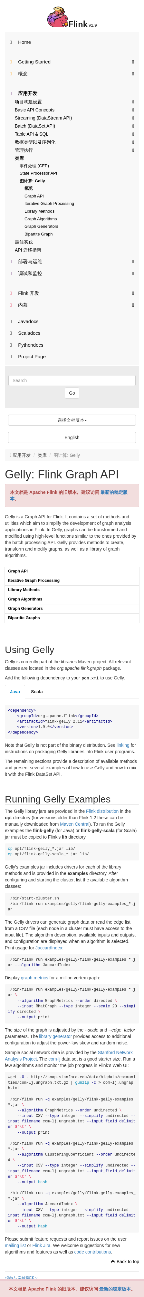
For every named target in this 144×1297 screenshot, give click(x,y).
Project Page (28, 356)
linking (123, 744)
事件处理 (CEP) (34, 165)
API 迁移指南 (28, 250)
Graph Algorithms (40, 218)
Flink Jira (42, 1244)
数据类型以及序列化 (74, 142)
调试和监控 (72, 273)
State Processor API (38, 173)
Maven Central (74, 823)
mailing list (15, 1244)
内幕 (72, 305)
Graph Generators (41, 226)
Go (72, 393)
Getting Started (72, 61)
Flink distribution (102, 810)
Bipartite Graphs (24, 618)
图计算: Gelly (32, 180)
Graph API (34, 196)
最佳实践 (24, 242)
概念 (72, 73)
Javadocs (24, 321)
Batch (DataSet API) (74, 126)
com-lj (54, 1058)
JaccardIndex (48, 947)
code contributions (92, 1251)
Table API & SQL (74, 134)
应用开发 (23, 93)
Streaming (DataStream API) (74, 117)
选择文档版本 (72, 420)
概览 (28, 188)
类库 (19, 158)
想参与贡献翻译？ (21, 1277)
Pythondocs (26, 345)
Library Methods (39, 211)
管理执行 (74, 150)
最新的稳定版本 (115, 1289)
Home (20, 42)
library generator (55, 1035)
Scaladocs (25, 333)
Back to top (125, 1260)
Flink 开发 (72, 293)
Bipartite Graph (38, 234)
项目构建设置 (74, 101)
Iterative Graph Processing (49, 203)
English (72, 437)
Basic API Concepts (74, 109)
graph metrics (34, 977)
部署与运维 (72, 261)
